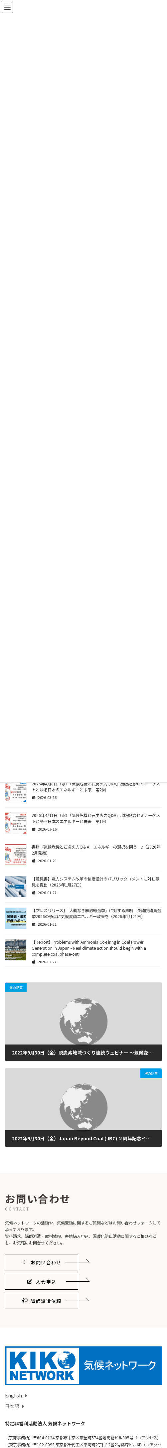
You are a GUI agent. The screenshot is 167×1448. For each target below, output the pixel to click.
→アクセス (147, 1438)
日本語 (12, 1406)
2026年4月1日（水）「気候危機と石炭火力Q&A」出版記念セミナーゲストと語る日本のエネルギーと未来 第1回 (96, 818)
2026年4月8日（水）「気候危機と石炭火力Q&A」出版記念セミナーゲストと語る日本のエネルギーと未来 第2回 (96, 787)
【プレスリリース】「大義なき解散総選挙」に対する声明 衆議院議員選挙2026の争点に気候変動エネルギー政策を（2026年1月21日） (96, 913)
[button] (41, 1262)
